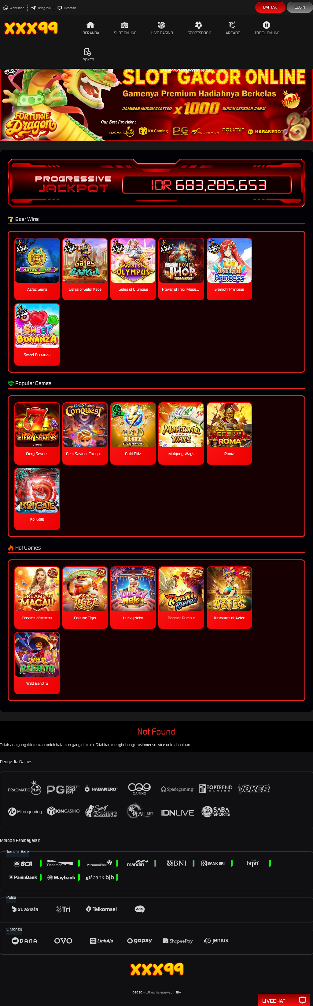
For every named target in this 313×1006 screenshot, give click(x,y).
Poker (88, 55)
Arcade (233, 28)
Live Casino (162, 28)
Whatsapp (13, 8)
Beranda (91, 28)
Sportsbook (199, 28)
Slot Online (125, 28)
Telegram (41, 8)
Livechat (66, 8)
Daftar (270, 7)
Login (300, 7)
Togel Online (267, 28)
